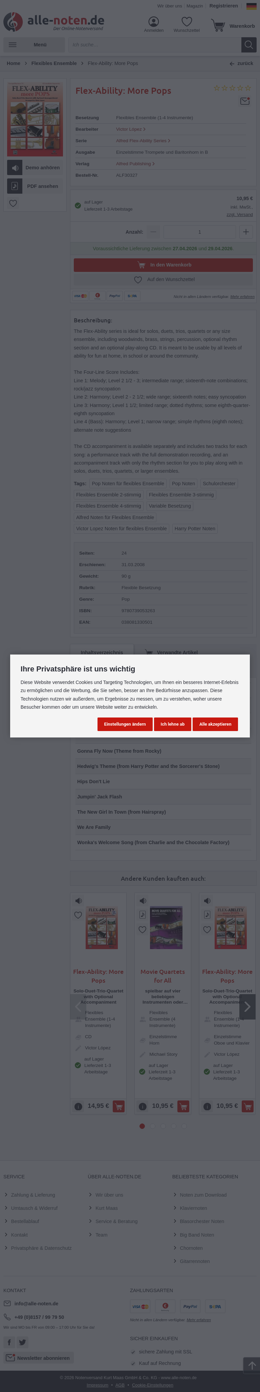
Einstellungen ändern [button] (125, 724)
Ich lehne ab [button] (173, 724)
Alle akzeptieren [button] (215, 724)
